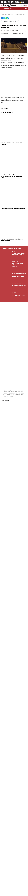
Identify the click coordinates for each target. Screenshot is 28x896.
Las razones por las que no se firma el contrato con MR (11, 239)
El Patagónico (4, 14)
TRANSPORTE (14, 282)
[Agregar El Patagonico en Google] (10, 21)
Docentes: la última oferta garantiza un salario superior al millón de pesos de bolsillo (12, 176)
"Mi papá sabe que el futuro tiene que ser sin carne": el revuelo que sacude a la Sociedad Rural (19, 276)
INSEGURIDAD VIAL (15, 261)
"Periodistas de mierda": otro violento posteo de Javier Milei (18, 254)
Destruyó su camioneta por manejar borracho (11, 143)
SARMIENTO (14, 292)
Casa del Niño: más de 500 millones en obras (13, 208)
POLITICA (13, 251)
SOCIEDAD (13, 271)
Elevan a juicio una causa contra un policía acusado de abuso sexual (18, 295)
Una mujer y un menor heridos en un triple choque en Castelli (19, 265)
